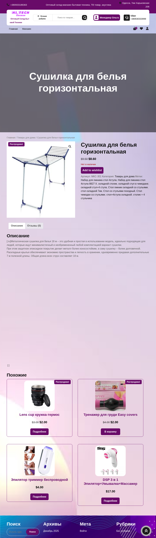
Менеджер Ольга (106, 17)
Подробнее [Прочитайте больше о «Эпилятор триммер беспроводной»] (39, 496)
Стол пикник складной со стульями (128, 187)
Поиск (84, 17)
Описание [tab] (17, 225)
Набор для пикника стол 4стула (99, 180)
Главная (13, 29)
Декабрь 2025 (51, 531)
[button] (70, 146)
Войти (83, 531)
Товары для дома (26, 137)
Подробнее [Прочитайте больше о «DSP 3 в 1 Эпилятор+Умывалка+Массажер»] (110, 501)
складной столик (107, 183)
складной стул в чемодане (133, 183)
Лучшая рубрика (42, 17)
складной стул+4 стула (94, 187)
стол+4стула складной (119, 194)
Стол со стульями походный (119, 191)
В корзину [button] (111, 431)
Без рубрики (123, 531)
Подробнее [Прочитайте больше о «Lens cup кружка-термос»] (39, 431)
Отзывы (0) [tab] (34, 225)
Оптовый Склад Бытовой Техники (19, 21)
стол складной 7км (91, 191)
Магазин (26, 29)
